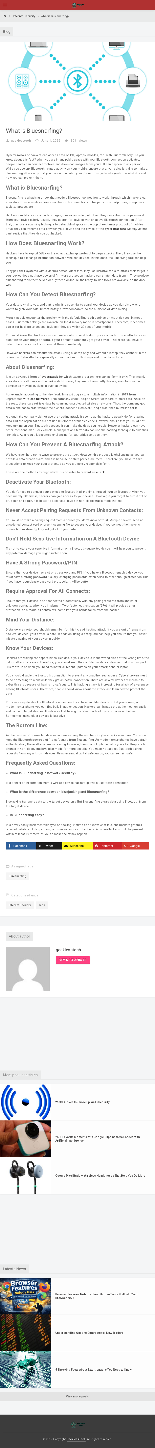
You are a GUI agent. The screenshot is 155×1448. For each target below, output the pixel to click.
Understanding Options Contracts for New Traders (89, 1333)
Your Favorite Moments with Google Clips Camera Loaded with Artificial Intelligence (97, 1139)
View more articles (73, 961)
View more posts (77, 1397)
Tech (42, 905)
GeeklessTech (76, 1439)
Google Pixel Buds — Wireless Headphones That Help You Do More (100, 1176)
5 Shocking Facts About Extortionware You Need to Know (93, 1370)
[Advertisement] (77, 1036)
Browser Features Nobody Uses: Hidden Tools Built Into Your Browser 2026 (96, 1296)
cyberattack (50, 377)
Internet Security (24, 16)
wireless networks (37, 399)
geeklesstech (18, 141)
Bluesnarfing (18, 876)
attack (101, 472)
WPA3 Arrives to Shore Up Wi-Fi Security (82, 1102)
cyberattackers (116, 229)
